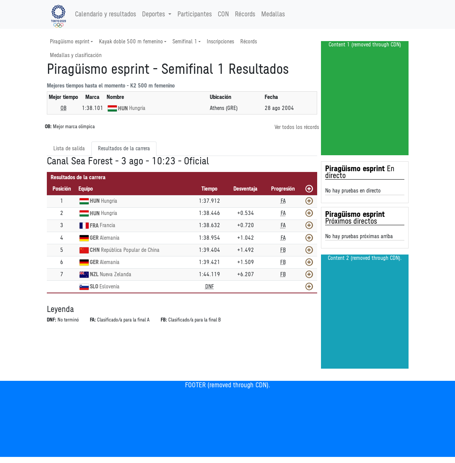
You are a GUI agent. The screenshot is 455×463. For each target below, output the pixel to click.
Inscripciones (220, 41)
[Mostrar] (309, 201)
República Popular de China (130, 250)
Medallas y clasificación (76, 55)
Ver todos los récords (297, 127)
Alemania (110, 237)
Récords (245, 14)
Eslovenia (109, 286)
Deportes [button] (154, 14)
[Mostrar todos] (309, 189)
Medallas (273, 14)
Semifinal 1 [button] (184, 41)
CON (223, 14)
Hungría (137, 108)
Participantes (194, 14)
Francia (107, 225)
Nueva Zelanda (115, 274)
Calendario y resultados (105, 14)
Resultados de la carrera (124, 148)
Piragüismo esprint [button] (69, 41)
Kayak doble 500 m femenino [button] (131, 41)
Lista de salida (69, 148)
